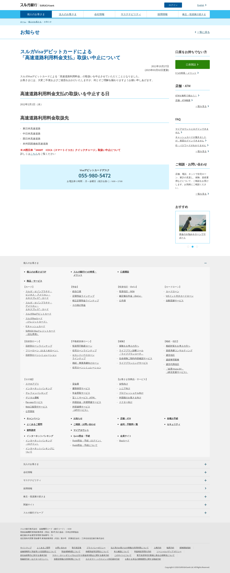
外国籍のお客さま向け (130, 397)
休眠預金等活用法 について (97, 551)
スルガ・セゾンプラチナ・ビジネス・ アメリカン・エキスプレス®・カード (39, 294)
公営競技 (30, 411)
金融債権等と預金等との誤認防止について (38, 551)
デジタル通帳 (32, 397)
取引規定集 (76, 547)
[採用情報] (115, 489)
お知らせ (77, 418)
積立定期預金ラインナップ (85, 300)
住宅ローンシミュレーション (86, 367)
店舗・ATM (125, 418)
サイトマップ (26, 547)
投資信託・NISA (127, 291)
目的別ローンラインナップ (39, 345)
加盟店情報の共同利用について (67, 559)
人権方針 (157, 547)
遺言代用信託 (172, 364)
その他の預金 (79, 305)
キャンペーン (33, 418)
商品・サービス (34, 281)
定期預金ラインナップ (83, 296)
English (200, 5)
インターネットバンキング (39, 388)
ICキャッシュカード (35, 326)
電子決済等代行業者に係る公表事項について (156, 555)
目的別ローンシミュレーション (41, 355)
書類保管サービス (81, 388)
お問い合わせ (61, 547)
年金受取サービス (81, 393)
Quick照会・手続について (84, 445)
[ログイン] (173, 5)
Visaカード (124, 440)
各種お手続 (172, 418)
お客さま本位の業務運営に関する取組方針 (143, 559)
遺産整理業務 (172, 359)
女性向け (123, 383)
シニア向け (124, 388)
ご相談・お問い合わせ (84, 424)
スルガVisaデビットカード (38, 313)
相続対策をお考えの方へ (178, 345)
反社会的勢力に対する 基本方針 (33, 555)
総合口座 (76, 291)
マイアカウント (81, 430)
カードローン (172, 291)
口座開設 (191, 64)
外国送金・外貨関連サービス (86, 402)
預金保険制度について (70, 551)
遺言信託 (170, 355)
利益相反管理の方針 (142, 551)
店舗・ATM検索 (182, 100)
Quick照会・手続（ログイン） (87, 440)
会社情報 (99, 14)
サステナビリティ (131, 14)
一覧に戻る (203, 32)
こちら (34, 153)
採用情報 (162, 14)
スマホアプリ (32, 383)
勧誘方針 (170, 547)
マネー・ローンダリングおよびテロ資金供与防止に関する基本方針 (80, 555)
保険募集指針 (185, 547)
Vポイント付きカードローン (180, 296)
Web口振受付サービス (36, 406)
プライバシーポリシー (96, 547)
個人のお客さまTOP (36, 271)
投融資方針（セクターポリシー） (34, 559)
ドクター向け (125, 402)
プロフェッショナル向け (131, 393)
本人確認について (121, 551)
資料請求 (31, 430)
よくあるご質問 (34, 424)
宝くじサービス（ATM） (84, 397)
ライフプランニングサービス (133, 363)
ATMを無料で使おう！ (186, 95)
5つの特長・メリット (185, 73)
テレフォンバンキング (37, 393)
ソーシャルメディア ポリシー (169, 551)
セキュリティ (173, 424)
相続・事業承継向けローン (85, 363)
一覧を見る (201, 106)
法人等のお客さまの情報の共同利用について (130, 547)
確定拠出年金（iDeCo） (130, 296)
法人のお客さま (68, 14)
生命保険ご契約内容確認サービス (135, 358)
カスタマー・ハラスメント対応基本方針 (103, 559)
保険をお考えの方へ (129, 345)
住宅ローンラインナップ (84, 350)
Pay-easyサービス (34, 402)
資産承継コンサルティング (179, 350)
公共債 (122, 300)
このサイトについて (122, 555)
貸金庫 (75, 383)
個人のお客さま (36, 14)
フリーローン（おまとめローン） (42, 350)
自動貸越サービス (175, 300)
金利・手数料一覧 (129, 424)
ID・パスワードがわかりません (190, 145)
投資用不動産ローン (82, 345)
